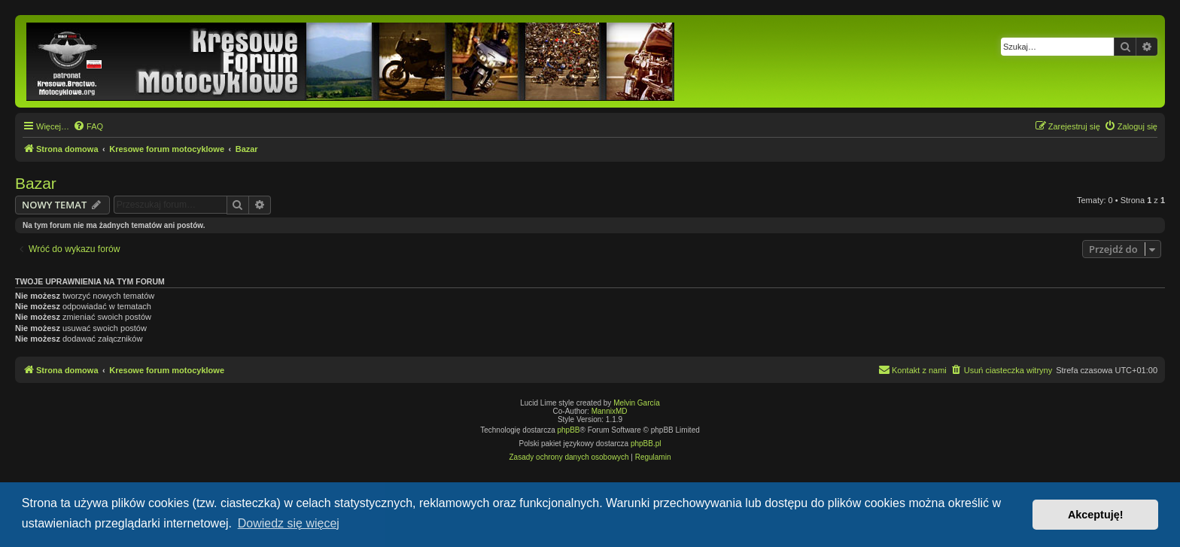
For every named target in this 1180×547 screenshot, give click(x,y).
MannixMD (610, 411)
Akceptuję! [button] (1096, 515)
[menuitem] (88, 126)
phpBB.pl (646, 443)
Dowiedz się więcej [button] (288, 523)
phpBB (569, 430)
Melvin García (636, 403)
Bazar (35, 183)
